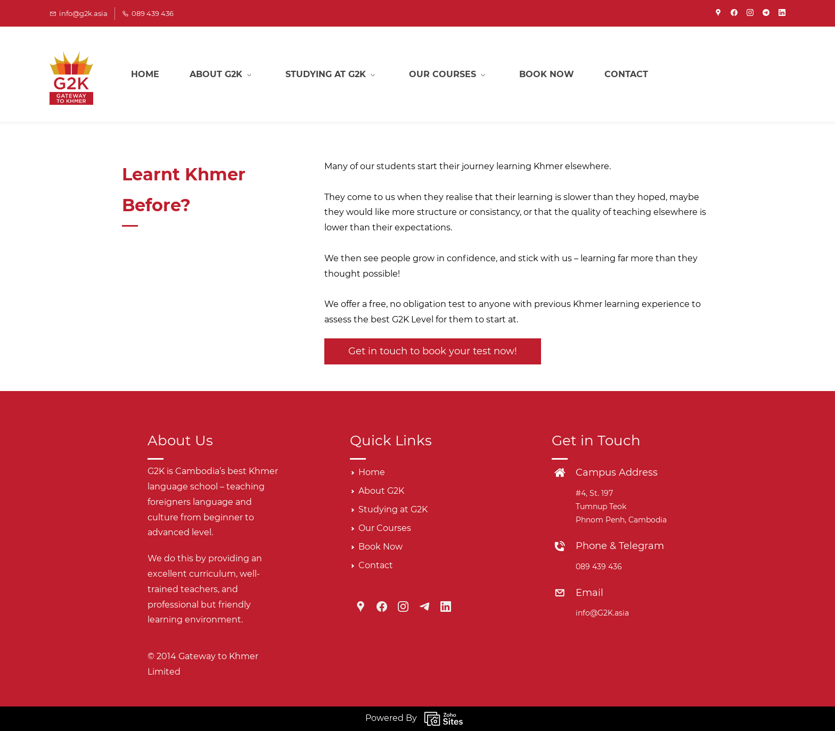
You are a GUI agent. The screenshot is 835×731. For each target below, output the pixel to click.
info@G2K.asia (602, 613)
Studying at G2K (393, 509)
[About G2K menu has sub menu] (222, 74)
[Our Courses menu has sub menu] (448, 74)
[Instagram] (403, 606)
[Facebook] (382, 606)
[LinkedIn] (446, 606)
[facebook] (734, 13)
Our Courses (384, 528)
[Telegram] (424, 606)
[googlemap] (718, 13)
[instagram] (750, 13)
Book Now (380, 547)
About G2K (381, 491)
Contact (375, 565)
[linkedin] (782, 13)
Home (371, 472)
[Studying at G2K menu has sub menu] (332, 74)
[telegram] (766, 13)
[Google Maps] (361, 606)
